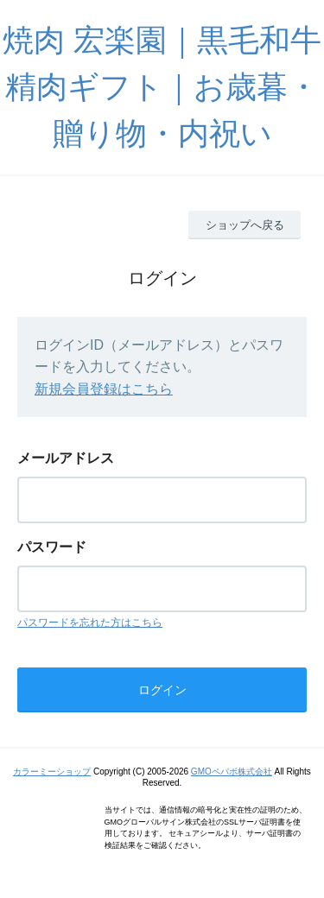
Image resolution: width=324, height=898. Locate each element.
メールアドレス (65, 458)
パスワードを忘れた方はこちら (89, 623)
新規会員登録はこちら (104, 389)
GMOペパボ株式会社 (231, 771)
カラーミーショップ (52, 771)
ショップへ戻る (245, 224)
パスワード (51, 547)
